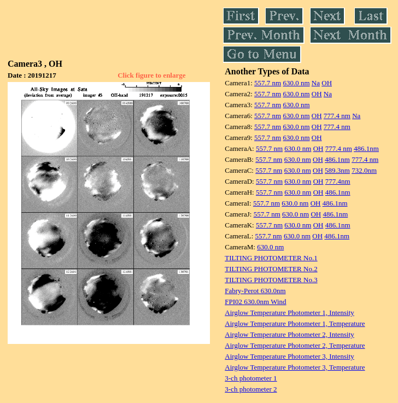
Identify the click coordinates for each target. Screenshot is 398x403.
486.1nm (366, 148)
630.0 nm (296, 83)
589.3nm (337, 170)
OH (326, 83)
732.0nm (364, 170)
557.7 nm (267, 83)
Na (316, 83)
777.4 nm (337, 116)
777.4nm (337, 181)
